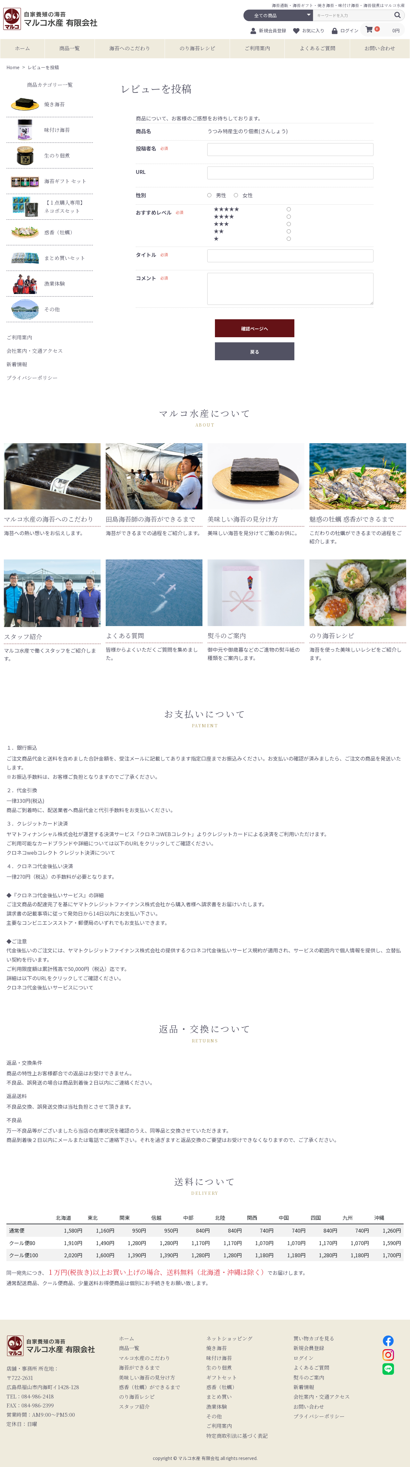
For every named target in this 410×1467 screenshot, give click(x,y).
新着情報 (16, 364)
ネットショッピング (229, 1338)
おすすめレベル (154, 212)
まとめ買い (219, 1396)
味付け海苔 (40, 129)
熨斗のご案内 (308, 1377)
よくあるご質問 (317, 48)
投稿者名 (146, 148)
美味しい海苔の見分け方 (147, 1377)
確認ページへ (254, 328)
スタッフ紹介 (134, 1406)
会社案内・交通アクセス (34, 351)
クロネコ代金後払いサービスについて (50, 987)
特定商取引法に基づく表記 (237, 1435)
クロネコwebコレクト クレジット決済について (60, 852)
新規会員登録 (308, 1348)
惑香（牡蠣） (43, 232)
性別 (141, 195)
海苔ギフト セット (48, 181)
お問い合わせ (380, 48)
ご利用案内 (257, 48)
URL (141, 171)
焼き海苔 (38, 104)
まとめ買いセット (48, 258)
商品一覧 (69, 48)
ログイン (303, 1358)
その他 (35, 309)
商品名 (143, 131)
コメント (146, 278)
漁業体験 (38, 283)
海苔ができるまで (139, 1367)
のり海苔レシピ (197, 48)
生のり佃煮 (40, 155)
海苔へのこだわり (129, 48)
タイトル (146, 254)
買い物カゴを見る (313, 1338)
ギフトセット (221, 1377)
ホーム (22, 48)
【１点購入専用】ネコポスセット (48, 206)
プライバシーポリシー (32, 377)
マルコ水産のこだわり (144, 1358)
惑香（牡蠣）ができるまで (149, 1387)
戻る (254, 351)
